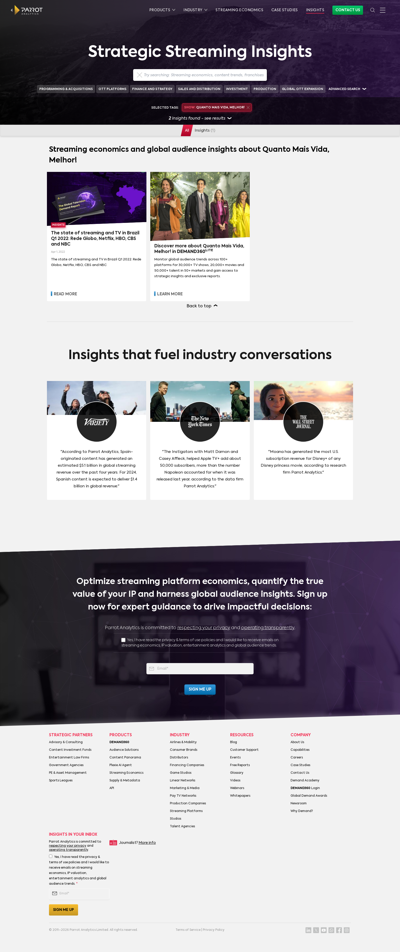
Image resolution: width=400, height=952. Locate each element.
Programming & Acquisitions (66, 89)
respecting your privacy (203, 628)
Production (265, 89)
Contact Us (347, 10)
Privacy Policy (213, 930)
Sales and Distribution (199, 89)
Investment (237, 89)
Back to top (199, 306)
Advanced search (344, 89)
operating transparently (267, 628)
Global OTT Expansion (302, 89)
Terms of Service (188, 930)
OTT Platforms (112, 89)
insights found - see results (200, 119)
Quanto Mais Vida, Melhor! (216, 107)
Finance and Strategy (152, 89)
